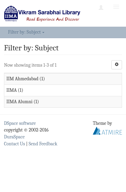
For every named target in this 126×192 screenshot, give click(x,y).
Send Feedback (43, 144)
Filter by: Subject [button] (26, 32)
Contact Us (14, 144)
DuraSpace (14, 137)
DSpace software (20, 123)
